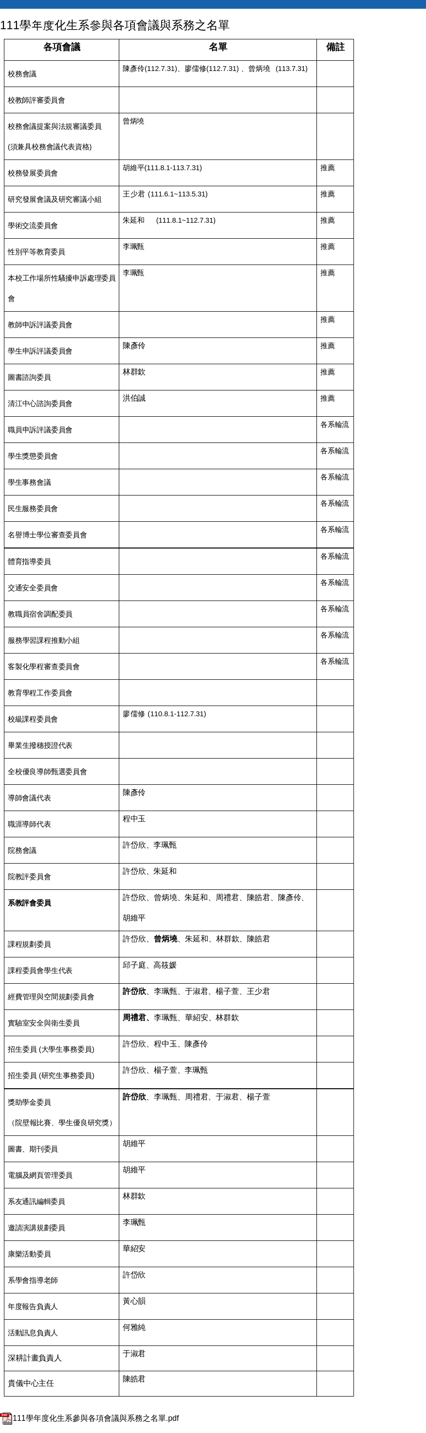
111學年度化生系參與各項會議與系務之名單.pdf (89, 1418)
